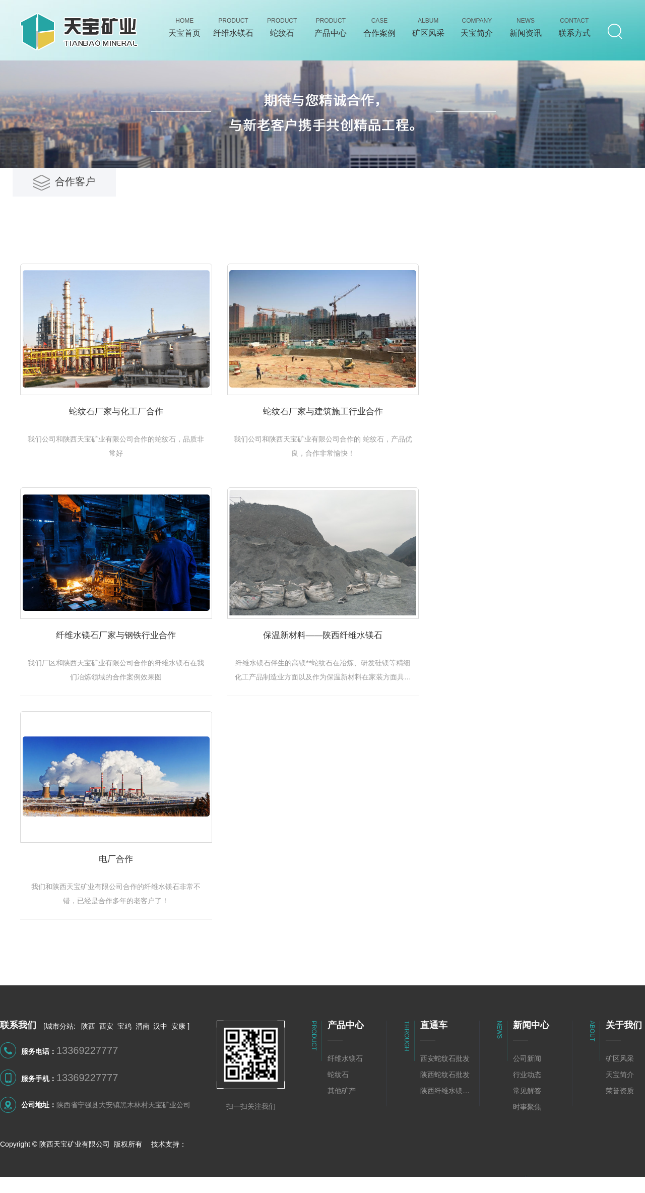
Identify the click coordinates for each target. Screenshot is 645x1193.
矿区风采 (620, 1077)
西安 (106, 1045)
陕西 (88, 1045)
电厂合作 (124, 880)
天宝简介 (620, 1093)
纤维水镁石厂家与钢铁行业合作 (124, 650)
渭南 (143, 1045)
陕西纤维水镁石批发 (447, 1109)
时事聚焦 (527, 1125)
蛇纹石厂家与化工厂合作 (124, 420)
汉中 (160, 1045)
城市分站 (59, 1045)
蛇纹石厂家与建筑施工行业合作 (348, 420)
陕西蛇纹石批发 (445, 1093)
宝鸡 (124, 1045)
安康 (178, 1045)
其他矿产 (342, 1109)
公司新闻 (527, 1077)
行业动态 (527, 1093)
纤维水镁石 (345, 1077)
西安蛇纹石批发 (445, 1077)
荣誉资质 (620, 1109)
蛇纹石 (338, 1093)
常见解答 (527, 1109)
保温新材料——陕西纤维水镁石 (348, 650)
